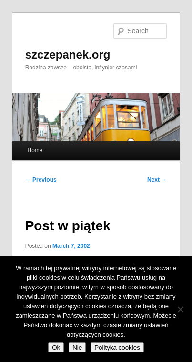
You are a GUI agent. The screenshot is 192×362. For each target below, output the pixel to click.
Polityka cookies (117, 347)
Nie (77, 347)
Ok (56, 347)
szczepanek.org (68, 54)
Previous (41, 179)
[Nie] (180, 309)
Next (157, 179)
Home (34, 150)
